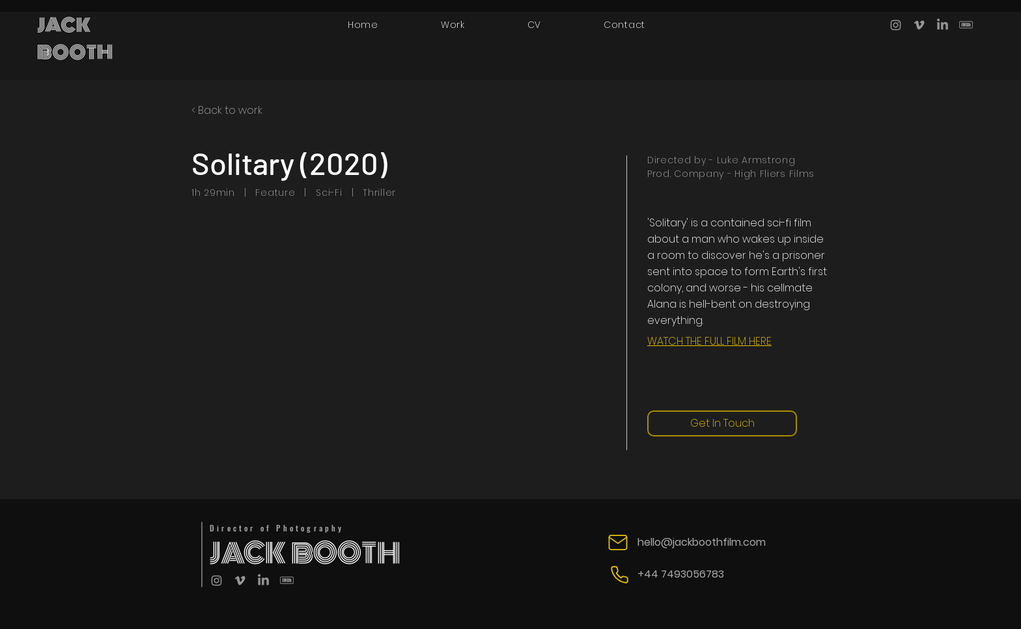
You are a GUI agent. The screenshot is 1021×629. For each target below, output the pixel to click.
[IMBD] (966, 25)
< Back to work (226, 110)
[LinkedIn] (942, 25)
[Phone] (619, 574)
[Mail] (618, 542)
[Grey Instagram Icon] (895, 25)
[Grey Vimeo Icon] (919, 25)
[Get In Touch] (722, 423)
